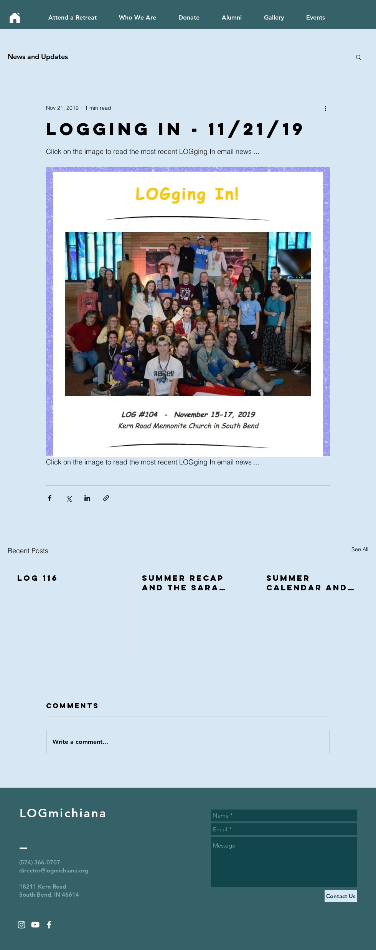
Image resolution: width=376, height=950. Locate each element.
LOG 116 (37, 578)
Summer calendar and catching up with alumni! (307, 582)
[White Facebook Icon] (49, 925)
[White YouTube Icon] (35, 925)
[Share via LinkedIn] (87, 498)
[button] (358, 57)
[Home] (15, 18)
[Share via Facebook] (49, 498)
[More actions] (325, 107)
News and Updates (38, 56)
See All (359, 549)
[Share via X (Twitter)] (68, 498)
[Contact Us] (341, 896)
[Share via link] (106, 498)
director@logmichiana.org (53, 870)
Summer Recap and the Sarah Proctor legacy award (184, 582)
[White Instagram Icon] (21, 925)
